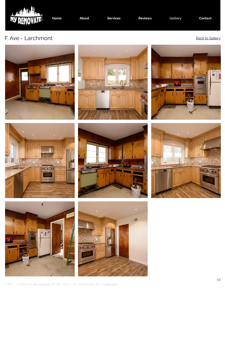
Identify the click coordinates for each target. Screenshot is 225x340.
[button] (40, 82)
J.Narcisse (110, 284)
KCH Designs (41, 284)
